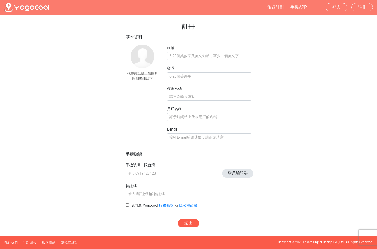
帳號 (170, 48)
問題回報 (29, 242)
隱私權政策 (188, 205)
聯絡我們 (11, 242)
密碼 (170, 68)
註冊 (362, 7)
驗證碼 (131, 186)
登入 (336, 7)
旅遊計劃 (275, 7)
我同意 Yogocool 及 (164, 205)
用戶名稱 (174, 109)
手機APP (298, 7)
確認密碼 (174, 88)
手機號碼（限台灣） (142, 165)
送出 (188, 223)
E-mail (172, 129)
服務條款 (166, 205)
